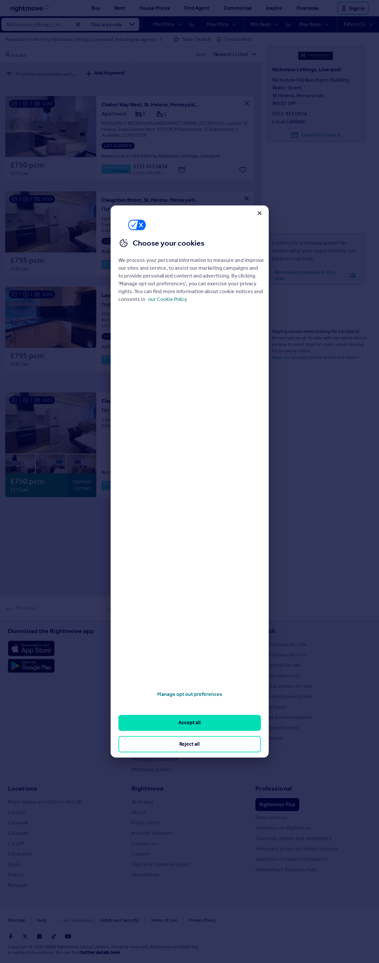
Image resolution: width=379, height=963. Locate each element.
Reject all (189, 744)
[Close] (259, 213)
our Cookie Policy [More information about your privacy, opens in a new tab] (167, 299)
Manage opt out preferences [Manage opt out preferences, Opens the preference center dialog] (189, 694)
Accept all (189, 723)
